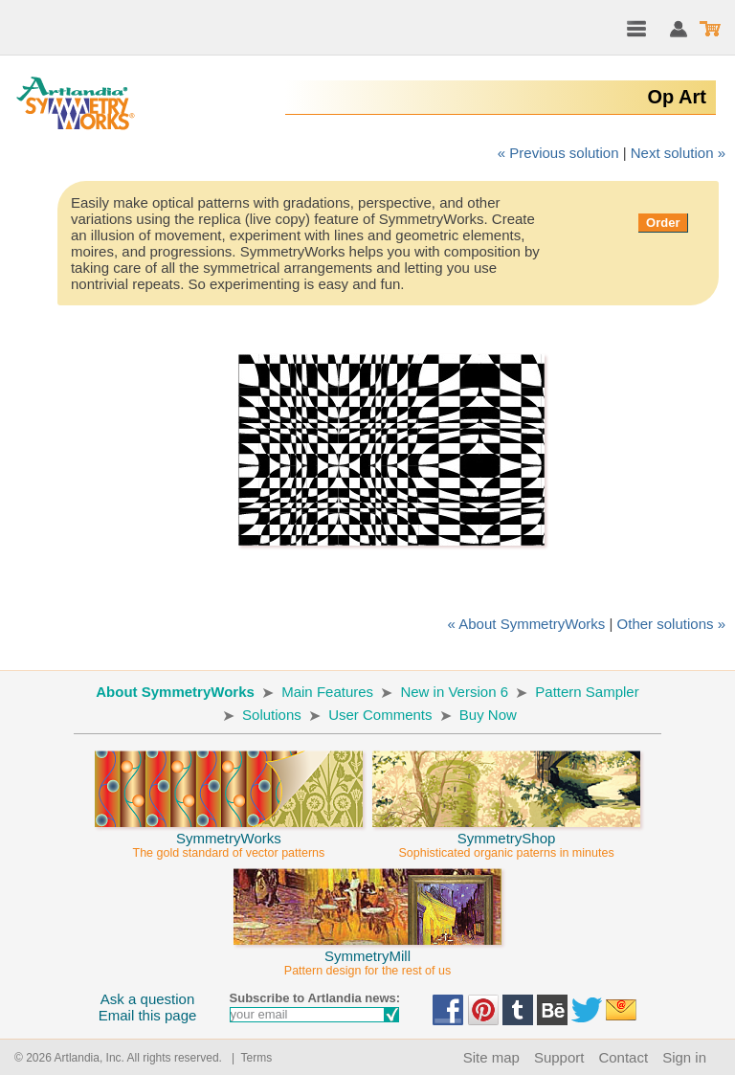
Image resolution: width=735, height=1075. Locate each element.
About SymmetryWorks (175, 691)
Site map (491, 1057)
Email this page (148, 1015)
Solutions (271, 714)
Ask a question (147, 999)
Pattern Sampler (586, 691)
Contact (623, 1057)
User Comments (380, 714)
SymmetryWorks (229, 837)
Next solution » (678, 153)
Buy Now (488, 714)
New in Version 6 (454, 691)
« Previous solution (558, 153)
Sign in (684, 1057)
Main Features (327, 691)
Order (662, 222)
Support (559, 1057)
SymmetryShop (506, 837)
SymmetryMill (367, 954)
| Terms (248, 1057)
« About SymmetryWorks (527, 624)
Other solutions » (671, 624)
